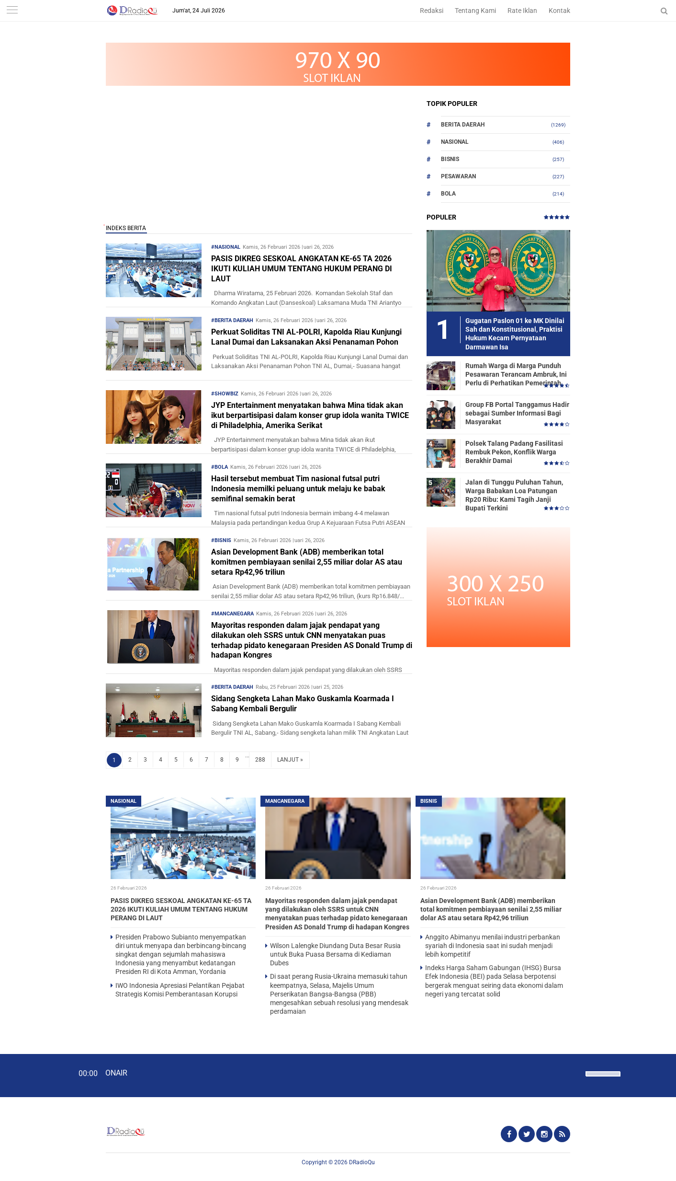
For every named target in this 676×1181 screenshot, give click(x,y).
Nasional (455, 142)
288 (260, 759)
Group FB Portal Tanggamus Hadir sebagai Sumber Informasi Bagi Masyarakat (517, 413)
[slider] (602, 1080)
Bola (448, 193)
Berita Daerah (462, 124)
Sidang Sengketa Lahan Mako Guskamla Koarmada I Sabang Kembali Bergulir (302, 703)
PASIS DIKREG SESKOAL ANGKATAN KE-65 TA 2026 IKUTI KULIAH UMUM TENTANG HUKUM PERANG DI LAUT (301, 268)
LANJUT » (290, 759)
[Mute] (575, 1072)
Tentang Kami (475, 10)
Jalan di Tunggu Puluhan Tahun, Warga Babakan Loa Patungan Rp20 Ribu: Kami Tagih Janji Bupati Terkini (514, 495)
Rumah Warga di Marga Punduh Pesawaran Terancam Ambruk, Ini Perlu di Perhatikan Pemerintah (516, 374)
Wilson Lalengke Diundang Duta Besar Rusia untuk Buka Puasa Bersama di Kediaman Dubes (335, 954)
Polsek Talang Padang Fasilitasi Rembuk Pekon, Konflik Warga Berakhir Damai (514, 452)
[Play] (31, 1075)
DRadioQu (362, 1162)
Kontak (559, 10)
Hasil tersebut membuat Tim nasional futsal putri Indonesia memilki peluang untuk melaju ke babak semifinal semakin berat (298, 488)
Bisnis (450, 159)
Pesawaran (458, 176)
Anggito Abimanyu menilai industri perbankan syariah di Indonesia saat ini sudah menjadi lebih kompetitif (492, 945)
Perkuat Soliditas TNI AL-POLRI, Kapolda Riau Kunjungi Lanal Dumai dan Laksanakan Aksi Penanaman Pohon (306, 337)
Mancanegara (284, 801)
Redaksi (431, 10)
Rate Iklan (522, 10)
